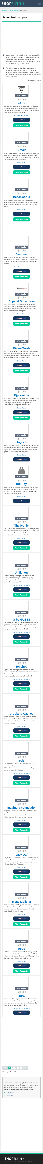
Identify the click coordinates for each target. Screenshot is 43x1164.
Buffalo (21, 150)
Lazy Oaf (21, 854)
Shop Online (21, 167)
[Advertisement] (21, 37)
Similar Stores (13, 10)
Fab (21, 760)
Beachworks (21, 197)
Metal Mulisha (21, 901)
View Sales (21, 125)
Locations (26, 115)
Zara (21, 995)
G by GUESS (21, 619)
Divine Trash (21, 348)
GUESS (22, 103)
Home (4, 10)
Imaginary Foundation (21, 807)
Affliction (21, 572)
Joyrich (21, 442)
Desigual (21, 254)
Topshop (22, 666)
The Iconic (21, 525)
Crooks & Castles (21, 713)
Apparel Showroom (21, 301)
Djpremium (21, 395)
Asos (21, 948)
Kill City (21, 484)
